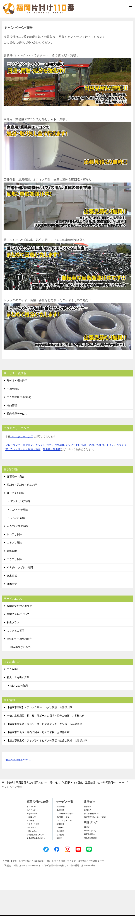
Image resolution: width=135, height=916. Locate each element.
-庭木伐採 (60, 857)
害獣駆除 (12, 576)
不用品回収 (13, 414)
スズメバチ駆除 (19, 535)
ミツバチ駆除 (17, 543)
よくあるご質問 (15, 656)
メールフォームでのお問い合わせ (68, 37)
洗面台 (100, 470)
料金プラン (13, 648)
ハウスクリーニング (21, 462)
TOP (65, 808)
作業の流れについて (18, 640)
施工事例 (30, 846)
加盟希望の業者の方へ (17, 786)
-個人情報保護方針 (91, 839)
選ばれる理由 (32, 839)
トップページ (32, 833)
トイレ (110, 470)
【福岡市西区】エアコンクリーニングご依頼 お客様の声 (39, 733)
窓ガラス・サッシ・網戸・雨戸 (22, 475)
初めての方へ (32, 836)
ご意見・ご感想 (33, 850)
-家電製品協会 (89, 860)
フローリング (12, 470)
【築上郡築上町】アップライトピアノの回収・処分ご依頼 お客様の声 (47, 766)
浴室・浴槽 (87, 470)
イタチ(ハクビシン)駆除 (20, 593)
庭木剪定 (12, 609)
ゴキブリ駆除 (14, 568)
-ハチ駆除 (60, 853)
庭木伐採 (12, 601)
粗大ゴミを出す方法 (18, 703)
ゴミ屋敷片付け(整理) (19, 423)
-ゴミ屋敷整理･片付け (65, 839)
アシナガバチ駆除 (20, 527)
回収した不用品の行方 (19, 664)
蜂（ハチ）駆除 (15, 518)
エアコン (28, 470)
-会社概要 (87, 833)
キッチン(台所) (43, 470)
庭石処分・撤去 (15, 502)
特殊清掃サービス (17, 439)
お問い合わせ (32, 857)
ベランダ (122, 470)
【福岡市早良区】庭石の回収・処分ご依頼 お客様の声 (38, 758)
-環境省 (87, 853)
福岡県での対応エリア (19, 631)
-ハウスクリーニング (64, 846)
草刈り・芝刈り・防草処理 (22, 510)
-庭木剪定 (60, 861)
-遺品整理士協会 (90, 864)
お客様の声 (31, 843)
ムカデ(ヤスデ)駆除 (17, 552)
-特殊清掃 (60, 850)
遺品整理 (12, 431)
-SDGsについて (90, 857)
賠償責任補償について (36, 861)
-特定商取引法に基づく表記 (95, 843)
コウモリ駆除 (14, 585)
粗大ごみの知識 (19, 711)
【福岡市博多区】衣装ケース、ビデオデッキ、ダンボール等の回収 (44, 749)
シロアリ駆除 (14, 560)
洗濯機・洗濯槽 (52, 475)
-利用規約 (87, 836)
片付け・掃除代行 (17, 406)
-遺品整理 (60, 836)
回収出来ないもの (20, 673)
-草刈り (59, 864)
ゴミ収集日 (13, 695)
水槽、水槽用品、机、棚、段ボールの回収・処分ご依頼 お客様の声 (46, 741)
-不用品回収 (61, 833)
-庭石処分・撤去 (62, 843)
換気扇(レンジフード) (67, 470)
